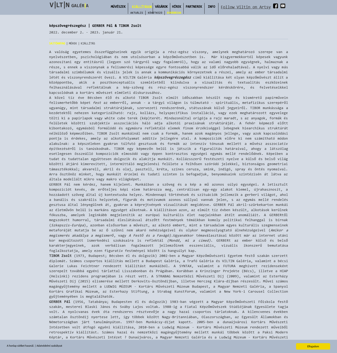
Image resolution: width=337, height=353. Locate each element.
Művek (73, 43)
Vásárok (161, 6)
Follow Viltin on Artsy (246, 7)
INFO (211, 6)
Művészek (118, 6)
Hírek (176, 6)
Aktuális (136, 12)
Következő (155, 12)
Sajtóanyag (57, 43)
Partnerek (194, 6)
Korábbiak (174, 12)
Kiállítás (88, 43)
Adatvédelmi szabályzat (50, 346)
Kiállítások (142, 7)
